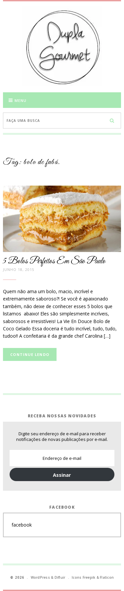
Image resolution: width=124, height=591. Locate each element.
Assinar (62, 474)
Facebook (62, 507)
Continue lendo (29, 354)
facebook (22, 525)
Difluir (60, 577)
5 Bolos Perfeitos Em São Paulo (54, 261)
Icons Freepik (83, 577)
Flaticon (107, 577)
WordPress (40, 577)
